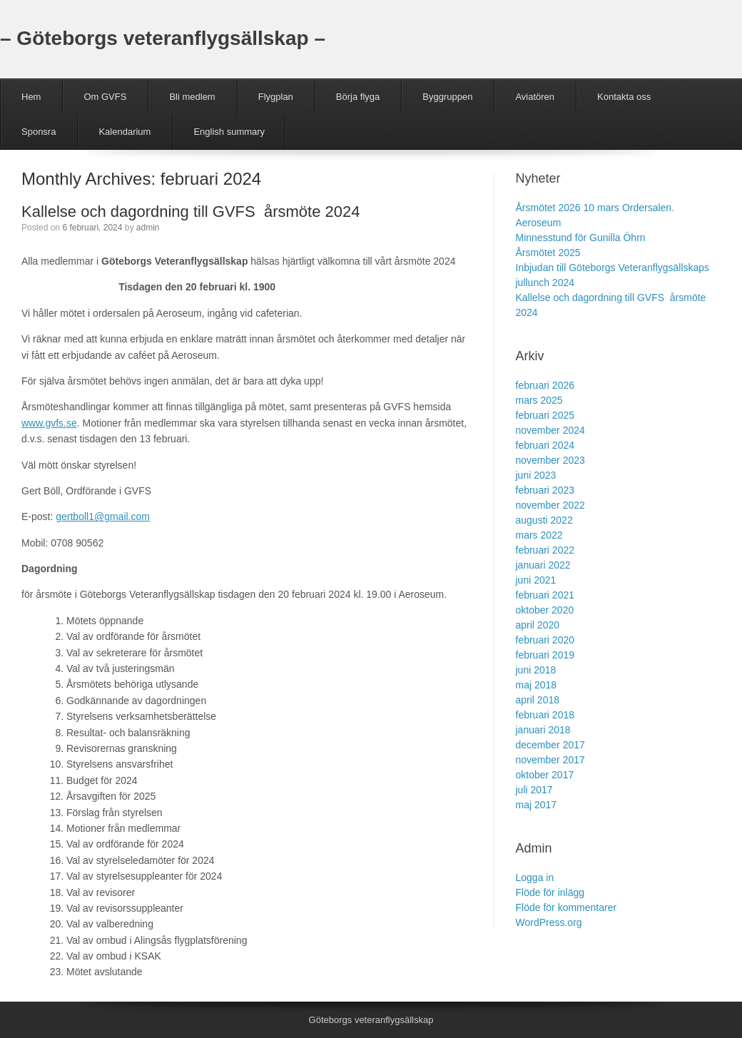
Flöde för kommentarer (566, 907)
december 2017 (550, 744)
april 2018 (538, 700)
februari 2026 (545, 385)
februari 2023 (545, 490)
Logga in (535, 877)
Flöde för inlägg (550, 892)
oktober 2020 (545, 610)
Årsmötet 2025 (548, 252)
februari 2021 (545, 595)
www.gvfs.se (49, 423)
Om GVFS (104, 96)
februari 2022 (545, 550)
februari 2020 (545, 640)
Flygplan (275, 96)
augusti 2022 (544, 520)
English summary (229, 131)
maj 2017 (536, 804)
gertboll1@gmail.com (103, 516)
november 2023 (550, 460)
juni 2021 (536, 580)
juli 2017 (534, 789)
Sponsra (38, 131)
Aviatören (534, 96)
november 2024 (550, 430)
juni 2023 (536, 475)
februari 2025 (545, 415)
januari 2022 (543, 565)
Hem (31, 96)
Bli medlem (192, 96)
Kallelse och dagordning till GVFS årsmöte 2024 (190, 211)
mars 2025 (539, 400)
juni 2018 (536, 670)
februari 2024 (545, 445)
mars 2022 (539, 535)
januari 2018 (543, 730)
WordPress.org (549, 922)
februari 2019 (545, 655)
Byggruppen (447, 96)
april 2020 (538, 625)
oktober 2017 (545, 774)
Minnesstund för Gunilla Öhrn (581, 237)
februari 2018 (545, 715)
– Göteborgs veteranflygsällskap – (162, 38)
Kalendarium (124, 131)
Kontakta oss (624, 96)
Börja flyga (358, 96)
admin (148, 228)
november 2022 (550, 505)
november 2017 (550, 759)
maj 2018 (536, 685)
